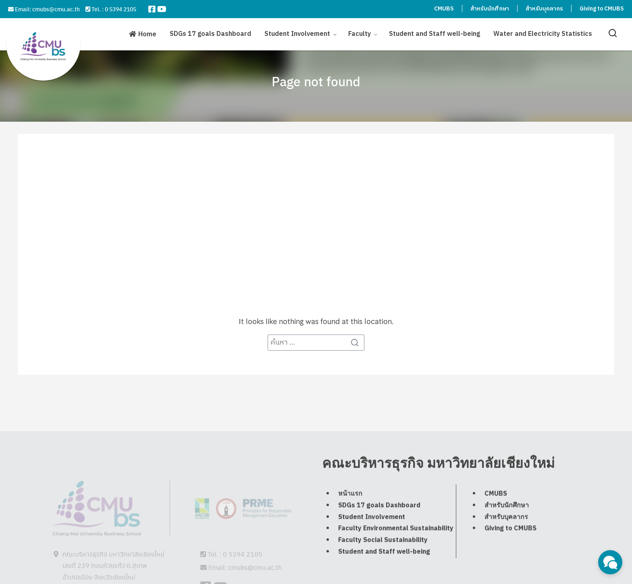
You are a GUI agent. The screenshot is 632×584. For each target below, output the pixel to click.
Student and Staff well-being (434, 32)
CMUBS (444, 8)
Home (147, 32)
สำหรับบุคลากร (544, 8)
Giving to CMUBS (602, 8)
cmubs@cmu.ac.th (56, 9)
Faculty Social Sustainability (383, 557)
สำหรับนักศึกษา (489, 8)
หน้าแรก (350, 511)
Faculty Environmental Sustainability (395, 545)
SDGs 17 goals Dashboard (210, 32)
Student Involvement (297, 32)
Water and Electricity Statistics (542, 32)
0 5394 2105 (120, 9)
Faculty (359, 32)
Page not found (316, 81)
